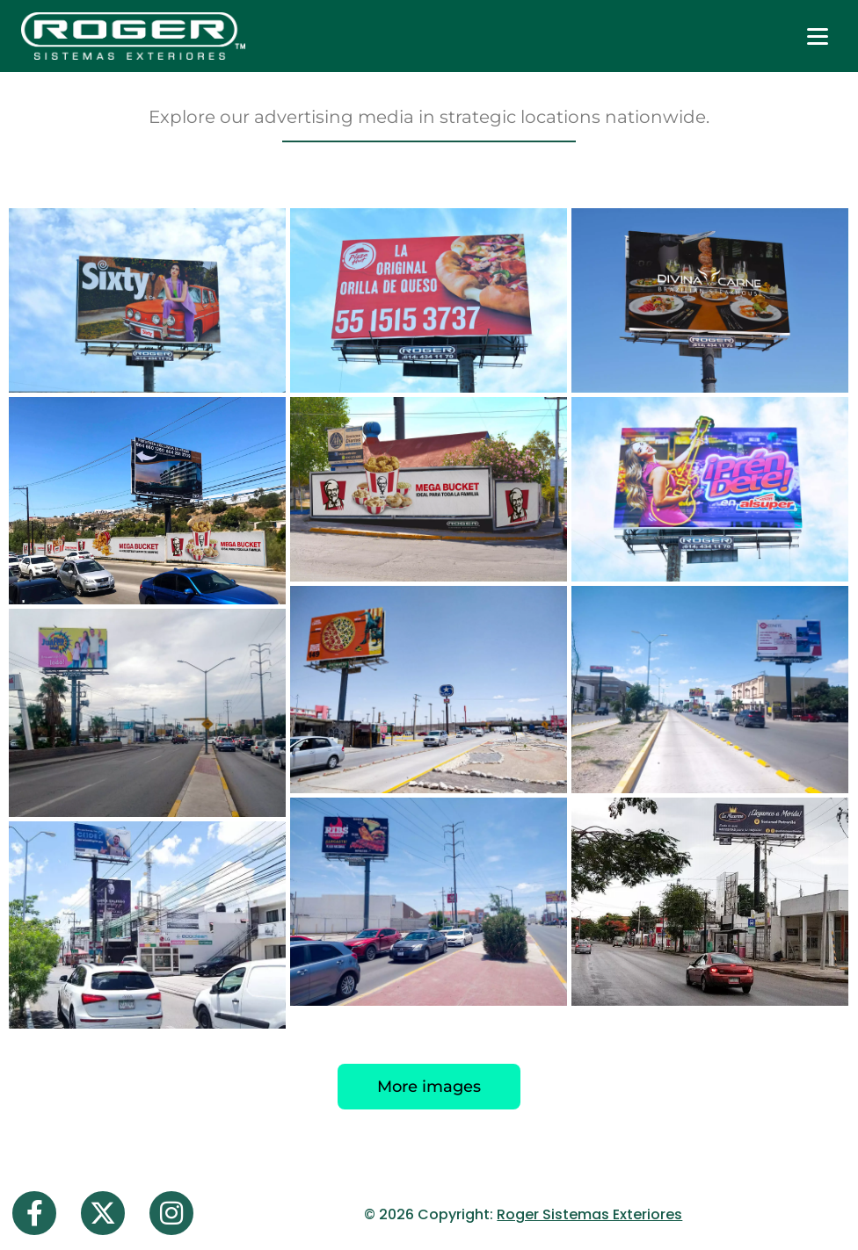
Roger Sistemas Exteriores (589, 1214)
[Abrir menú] (817, 36)
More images (429, 1086)
